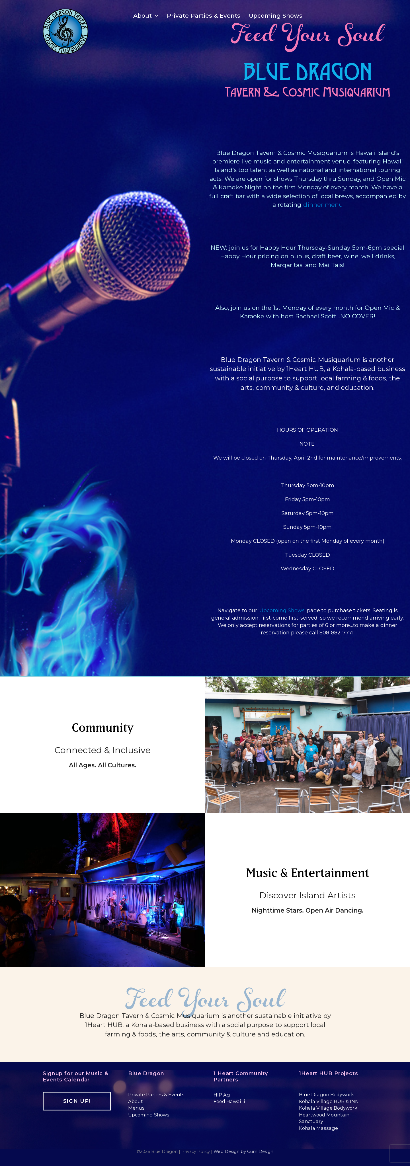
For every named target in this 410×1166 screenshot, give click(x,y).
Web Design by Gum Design (243, 1151)
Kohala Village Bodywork (328, 1108)
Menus (136, 1108)
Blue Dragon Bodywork (326, 1094)
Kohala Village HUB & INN (329, 1101)
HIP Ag (222, 1095)
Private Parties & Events (156, 1094)
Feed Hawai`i (229, 1101)
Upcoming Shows (282, 610)
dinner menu (323, 204)
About (135, 1101)
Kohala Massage (318, 1128)
